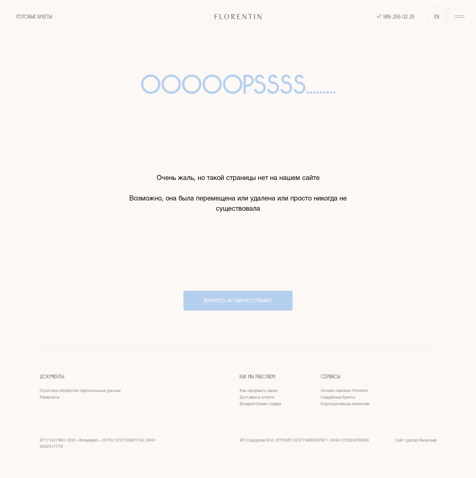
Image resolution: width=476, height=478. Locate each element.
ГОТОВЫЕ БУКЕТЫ (34, 17)
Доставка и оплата (257, 397)
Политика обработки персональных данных (80, 391)
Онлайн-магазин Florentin (344, 391)
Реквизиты (50, 397)
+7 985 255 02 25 (396, 17)
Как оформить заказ (258, 391)
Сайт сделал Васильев (415, 440)
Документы (52, 376)
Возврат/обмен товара (260, 404)
